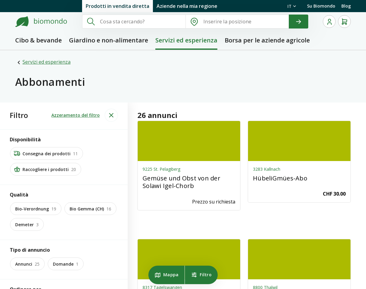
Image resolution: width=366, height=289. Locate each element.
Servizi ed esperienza (46, 62)
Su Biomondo (321, 6)
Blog (346, 6)
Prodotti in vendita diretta (117, 6)
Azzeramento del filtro (75, 115)
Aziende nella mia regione (187, 6)
